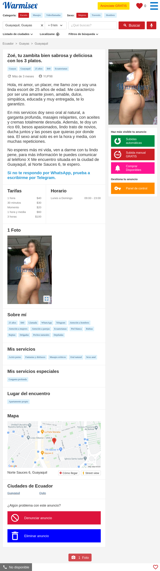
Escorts (23, 15)
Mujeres (82, 15)
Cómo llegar (68, 473)
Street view (90, 473)
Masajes (37, 15)
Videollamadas (53, 15)
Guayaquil (13, 493)
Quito (42, 493)
